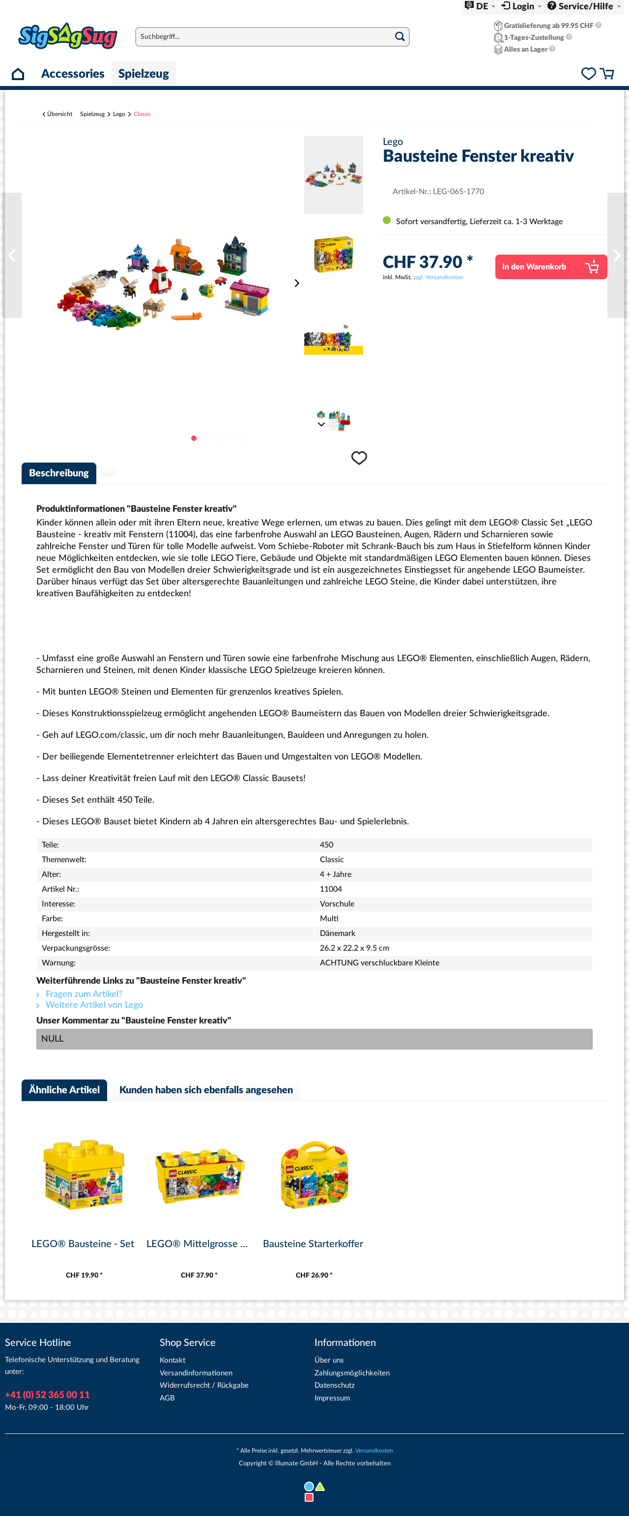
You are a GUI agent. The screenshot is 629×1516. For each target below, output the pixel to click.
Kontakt (172, 1360)
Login (524, 6)
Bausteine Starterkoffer (313, 1244)
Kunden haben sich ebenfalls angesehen (206, 1090)
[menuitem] (480, 7)
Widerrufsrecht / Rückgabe (204, 1385)
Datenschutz (334, 1385)
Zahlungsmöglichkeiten (352, 1373)
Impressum (332, 1398)
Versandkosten (374, 1451)
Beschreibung (59, 473)
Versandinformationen (196, 1373)
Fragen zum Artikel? (79, 994)
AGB (167, 1398)
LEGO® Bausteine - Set (82, 1244)
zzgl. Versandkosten (438, 277)
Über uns (329, 1360)
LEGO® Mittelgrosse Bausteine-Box (199, 1244)
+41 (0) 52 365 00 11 (47, 1395)
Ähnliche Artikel (64, 1090)
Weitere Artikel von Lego (89, 1005)
